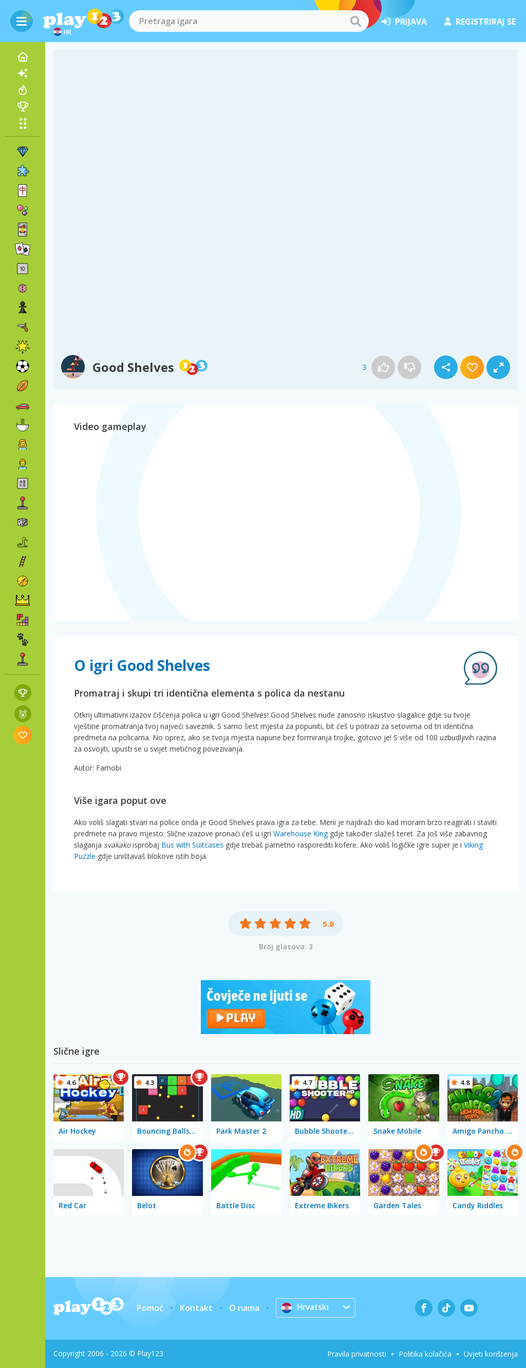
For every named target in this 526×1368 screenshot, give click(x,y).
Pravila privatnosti (356, 1354)
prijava (404, 21)
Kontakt (196, 1308)
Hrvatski (306, 1307)
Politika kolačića (425, 1354)
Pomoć (150, 1308)
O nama (244, 1308)
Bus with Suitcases (192, 845)
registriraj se (480, 21)
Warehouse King (300, 833)
